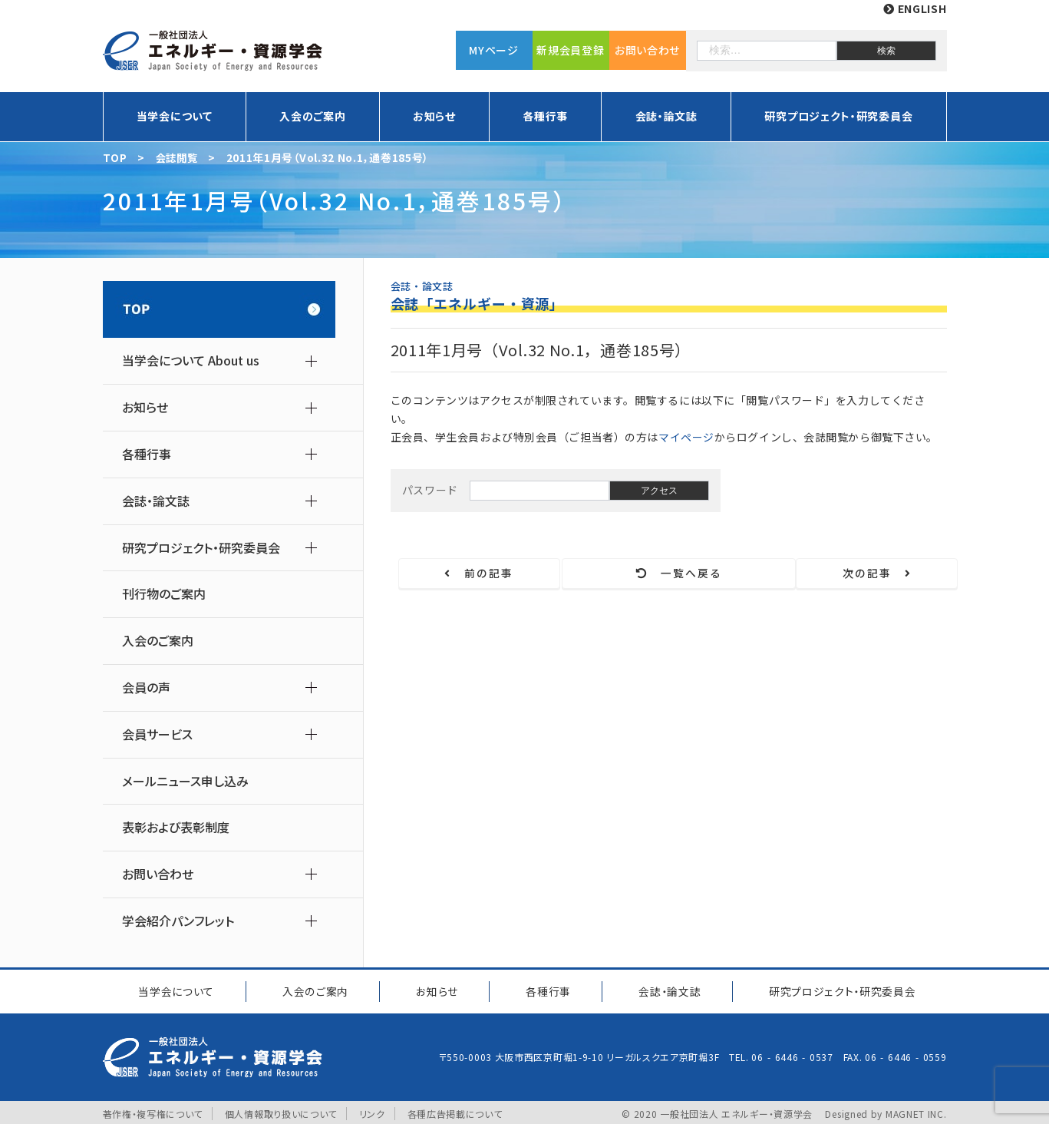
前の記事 (481, 573)
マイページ (686, 437)
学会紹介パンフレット (178, 921)
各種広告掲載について (455, 1110)
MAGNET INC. (916, 1110)
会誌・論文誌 (666, 116)
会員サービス (157, 734)
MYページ (494, 50)
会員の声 (146, 687)
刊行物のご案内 (164, 594)
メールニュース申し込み (185, 781)
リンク (372, 1110)
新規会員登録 (570, 50)
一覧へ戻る (678, 573)
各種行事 (545, 116)
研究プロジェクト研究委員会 (840, 989)
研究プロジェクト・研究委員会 (838, 116)
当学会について (175, 116)
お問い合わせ (647, 50)
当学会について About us (190, 360)
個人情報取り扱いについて (281, 1110)
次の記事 (874, 573)
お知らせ (434, 116)
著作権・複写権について (153, 1110)
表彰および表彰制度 (175, 827)
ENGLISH (914, 8)
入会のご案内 (312, 116)
